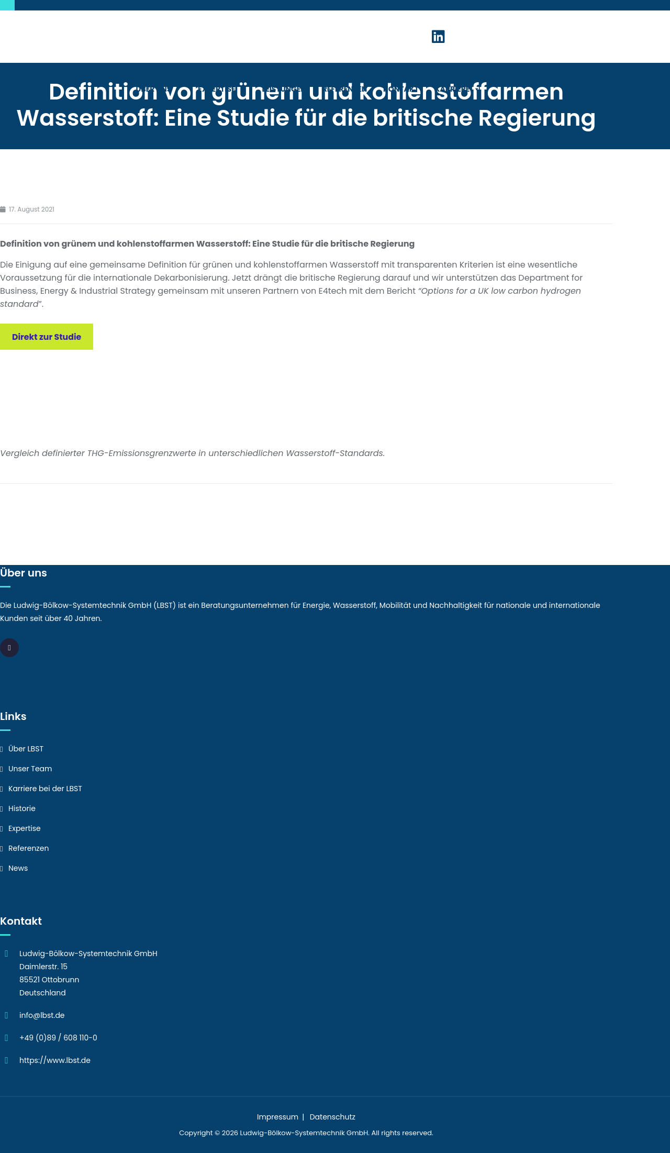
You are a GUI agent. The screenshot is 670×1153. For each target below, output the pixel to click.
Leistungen (284, 89)
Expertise (222, 89)
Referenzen (344, 89)
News (18, 868)
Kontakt (401, 89)
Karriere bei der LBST (45, 788)
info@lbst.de (42, 1015)
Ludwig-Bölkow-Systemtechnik (292, 1133)
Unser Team (30, 768)
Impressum (277, 1117)
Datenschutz (332, 1117)
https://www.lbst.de (55, 1060)
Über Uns (159, 89)
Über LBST (25, 749)
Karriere (458, 89)
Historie (22, 808)
